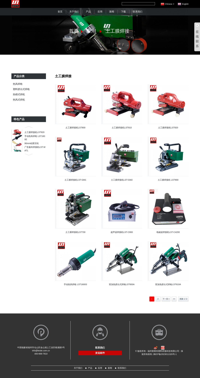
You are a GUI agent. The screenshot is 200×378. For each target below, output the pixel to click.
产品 (88, 11)
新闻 (111, 11)
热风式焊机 (19, 99)
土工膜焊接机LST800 (75, 127)
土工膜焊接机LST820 (34, 133)
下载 (123, 11)
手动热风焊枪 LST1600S (75, 284)
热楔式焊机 (19, 94)
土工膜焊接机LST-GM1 (75, 180)
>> (174, 299)
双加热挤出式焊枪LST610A (168, 284)
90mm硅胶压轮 (31, 147)
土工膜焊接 (117, 31)
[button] (28, 126)
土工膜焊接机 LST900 (168, 180)
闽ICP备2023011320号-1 (165, 354)
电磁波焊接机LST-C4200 (168, 232)
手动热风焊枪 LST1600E (34, 140)
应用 (100, 11)
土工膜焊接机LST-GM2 (122, 180)
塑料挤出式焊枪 (21, 89)
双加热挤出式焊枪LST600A (122, 284)
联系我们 (137, 11)
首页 (60, 11)
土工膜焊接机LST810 (122, 127)
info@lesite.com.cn (41, 350)
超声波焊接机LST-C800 (122, 232)
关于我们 (74, 11)
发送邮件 (100, 353)
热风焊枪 (18, 84)
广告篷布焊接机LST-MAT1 (34, 154)
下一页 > (166, 299)
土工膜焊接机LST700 (75, 232)
